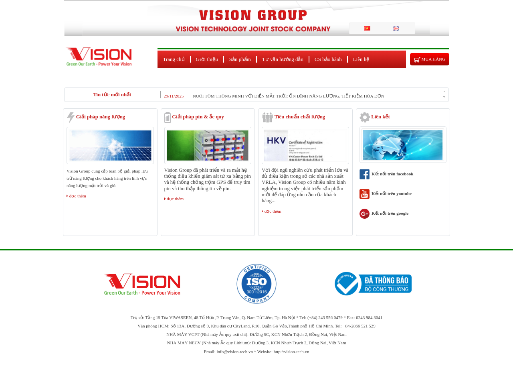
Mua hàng (429, 60)
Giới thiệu (207, 59)
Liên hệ (361, 59)
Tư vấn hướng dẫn (282, 59)
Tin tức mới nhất (112, 95)
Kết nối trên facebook (387, 173)
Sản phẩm (240, 59)
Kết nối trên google (384, 213)
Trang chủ (174, 59)
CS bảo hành (328, 59)
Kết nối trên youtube (386, 193)
